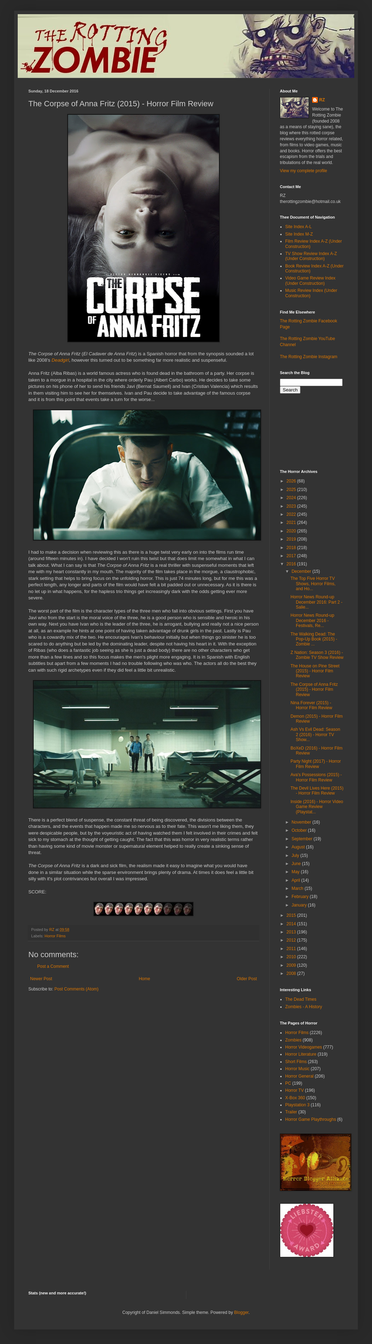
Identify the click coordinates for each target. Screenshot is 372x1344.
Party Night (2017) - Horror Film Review (316, 764)
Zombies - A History (303, 1006)
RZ (322, 99)
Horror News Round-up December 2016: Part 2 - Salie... (316, 602)
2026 (292, 481)
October (300, 830)
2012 (292, 940)
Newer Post (41, 978)
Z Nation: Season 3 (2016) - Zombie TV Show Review (317, 655)
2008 (292, 973)
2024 (292, 497)
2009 (292, 965)
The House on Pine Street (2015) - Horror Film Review (315, 671)
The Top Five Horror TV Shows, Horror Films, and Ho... (313, 583)
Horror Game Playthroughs (310, 1119)
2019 (292, 539)
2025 (292, 489)
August (299, 847)
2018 (292, 547)
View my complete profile (303, 170)
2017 (292, 555)
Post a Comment (53, 966)
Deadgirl (60, 360)
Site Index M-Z (299, 234)
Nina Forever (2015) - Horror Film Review (311, 705)
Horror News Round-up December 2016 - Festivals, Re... (312, 620)
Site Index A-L (298, 226)
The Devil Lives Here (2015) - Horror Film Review (317, 791)
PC (288, 1083)
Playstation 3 (297, 1104)
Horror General (299, 1076)
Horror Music (297, 1068)
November (302, 822)
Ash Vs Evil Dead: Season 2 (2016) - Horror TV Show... (315, 734)
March (298, 888)
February (301, 896)
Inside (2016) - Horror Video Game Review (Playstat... (317, 806)
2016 (292, 563)
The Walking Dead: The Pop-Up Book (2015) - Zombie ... (314, 639)
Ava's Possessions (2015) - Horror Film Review (316, 777)
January (300, 905)
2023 (292, 506)
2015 (292, 915)
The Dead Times (300, 999)
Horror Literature (300, 1054)
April (296, 880)
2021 (292, 522)
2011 (292, 948)
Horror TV (294, 1090)
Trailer (291, 1111)
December (302, 571)
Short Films (296, 1061)
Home (144, 978)
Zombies (293, 1040)
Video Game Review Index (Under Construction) (310, 281)
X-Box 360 (295, 1097)
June (297, 863)
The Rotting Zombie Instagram (308, 356)
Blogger (241, 1312)
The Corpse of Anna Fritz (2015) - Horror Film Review (314, 689)
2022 (292, 514)
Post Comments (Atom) (76, 989)
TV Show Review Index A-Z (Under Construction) (311, 256)
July (296, 855)
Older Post (247, 978)
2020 (292, 531)
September (303, 838)
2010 (292, 956)
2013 (292, 932)
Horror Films (55, 936)
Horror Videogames (303, 1047)
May (296, 871)
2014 (292, 923)
